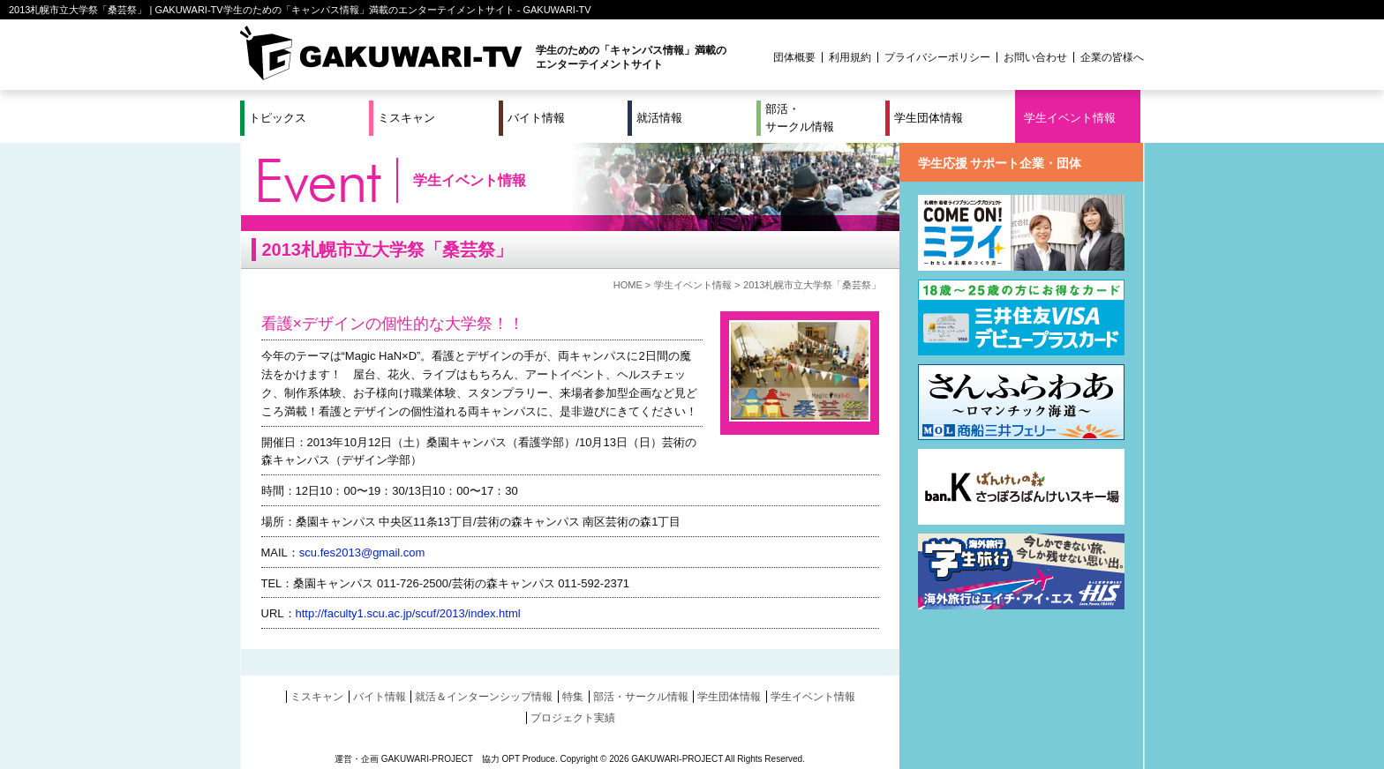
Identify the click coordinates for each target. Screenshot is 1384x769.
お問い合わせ (1035, 57)
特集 (572, 697)
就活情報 (659, 117)
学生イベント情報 (1070, 117)
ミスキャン (406, 117)
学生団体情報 (928, 117)
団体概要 (794, 57)
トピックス (277, 117)
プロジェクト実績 (572, 718)
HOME (628, 285)
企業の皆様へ (1112, 57)
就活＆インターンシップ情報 (484, 697)
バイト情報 (536, 117)
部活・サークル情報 (799, 117)
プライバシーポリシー (937, 57)
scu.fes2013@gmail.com (362, 552)
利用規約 (850, 57)
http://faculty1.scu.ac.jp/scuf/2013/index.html (408, 613)
